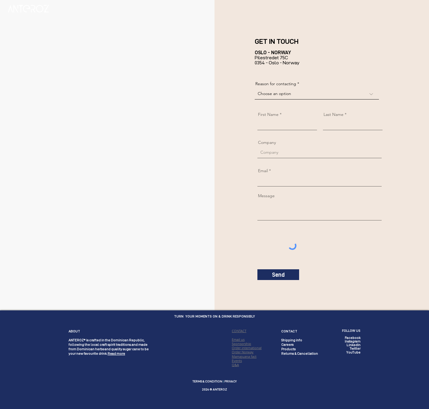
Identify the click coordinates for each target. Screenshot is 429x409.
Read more (116, 353)
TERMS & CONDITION (207, 381)
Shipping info (291, 340)
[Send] (278, 274)
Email (263, 171)
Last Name (333, 114)
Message (266, 196)
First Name (268, 114)
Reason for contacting (275, 84)
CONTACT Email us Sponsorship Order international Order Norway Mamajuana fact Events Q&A (247, 348)
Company (267, 142)
